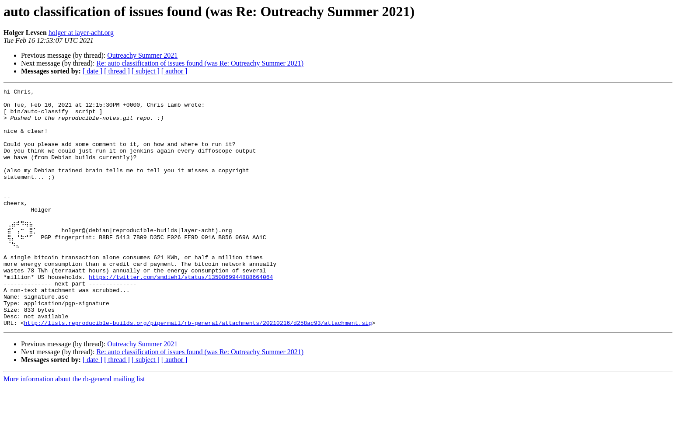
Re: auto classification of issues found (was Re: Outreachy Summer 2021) (199, 63)
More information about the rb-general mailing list (74, 424)
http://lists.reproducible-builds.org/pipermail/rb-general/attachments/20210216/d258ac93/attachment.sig (198, 368)
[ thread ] (117, 71)
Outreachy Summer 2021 (142, 55)
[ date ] (92, 71)
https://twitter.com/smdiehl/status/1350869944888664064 (181, 313)
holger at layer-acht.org (81, 32)
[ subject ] (146, 71)
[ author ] (174, 71)
